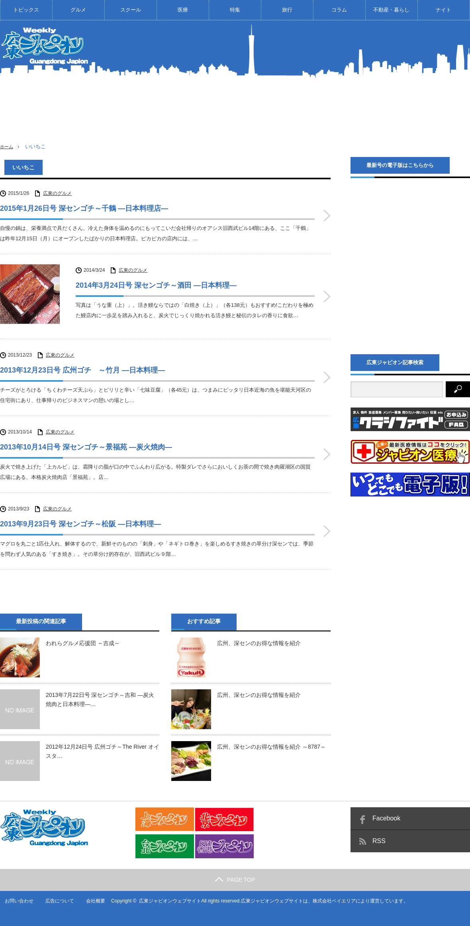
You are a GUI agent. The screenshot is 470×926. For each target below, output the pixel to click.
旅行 (287, 10)
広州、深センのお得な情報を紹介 (259, 638)
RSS (379, 836)
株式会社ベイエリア (330, 896)
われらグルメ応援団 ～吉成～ (83, 638)
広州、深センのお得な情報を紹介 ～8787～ (271, 742)
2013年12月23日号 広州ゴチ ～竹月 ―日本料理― (82, 365)
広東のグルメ (57, 193)
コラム (339, 10)
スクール (130, 10)
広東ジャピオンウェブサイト (166, 896)
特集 (235, 10)
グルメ (78, 10)
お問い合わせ (14, 896)
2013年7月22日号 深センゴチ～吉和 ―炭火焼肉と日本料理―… (100, 694)
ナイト (443, 10)
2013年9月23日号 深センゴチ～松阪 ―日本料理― (80, 519)
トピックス (26, 10)
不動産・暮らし (391, 10)
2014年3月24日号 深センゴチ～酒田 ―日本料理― (156, 285)
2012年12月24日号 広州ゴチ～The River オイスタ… (102, 746)
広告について (55, 896)
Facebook (386, 813)
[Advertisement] (352, 87)
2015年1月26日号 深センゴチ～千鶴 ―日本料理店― (84, 208)
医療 (183, 10)
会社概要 (91, 896)
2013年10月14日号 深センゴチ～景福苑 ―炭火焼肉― (86, 442)
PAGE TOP (235, 875)
